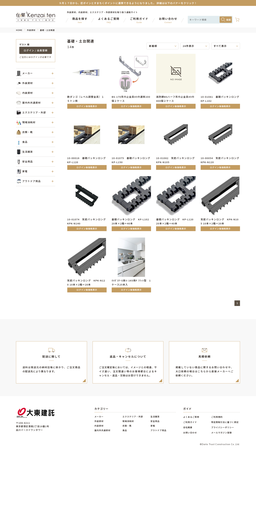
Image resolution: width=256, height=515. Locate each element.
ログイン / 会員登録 (36, 50)
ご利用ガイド (190, 422)
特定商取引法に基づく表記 (225, 422)
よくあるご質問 (191, 416)
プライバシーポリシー (222, 427)
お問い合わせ (190, 432)
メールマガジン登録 (221, 432)
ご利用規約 (217, 416)
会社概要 (187, 427)
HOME (19, 30)
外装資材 (31, 30)
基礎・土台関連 (47, 30)
